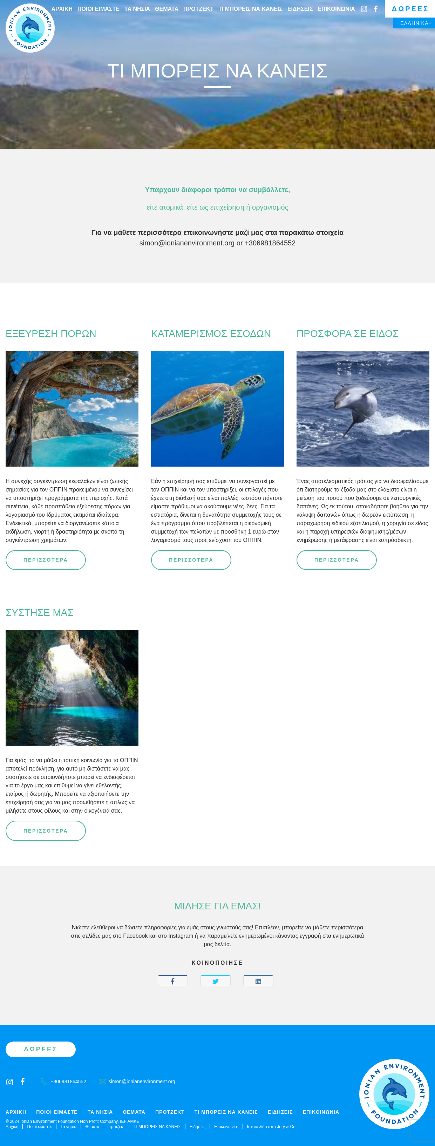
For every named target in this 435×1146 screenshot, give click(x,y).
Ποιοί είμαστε (98, 9)
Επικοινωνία (336, 9)
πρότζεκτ (198, 9)
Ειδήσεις (300, 9)
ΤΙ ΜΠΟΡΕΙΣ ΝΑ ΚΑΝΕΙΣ (250, 9)
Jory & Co (286, 1126)
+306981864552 (270, 243)
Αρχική (62, 9)
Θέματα (166, 9)
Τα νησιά (137, 9)
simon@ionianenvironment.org (187, 243)
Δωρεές (410, 9)
